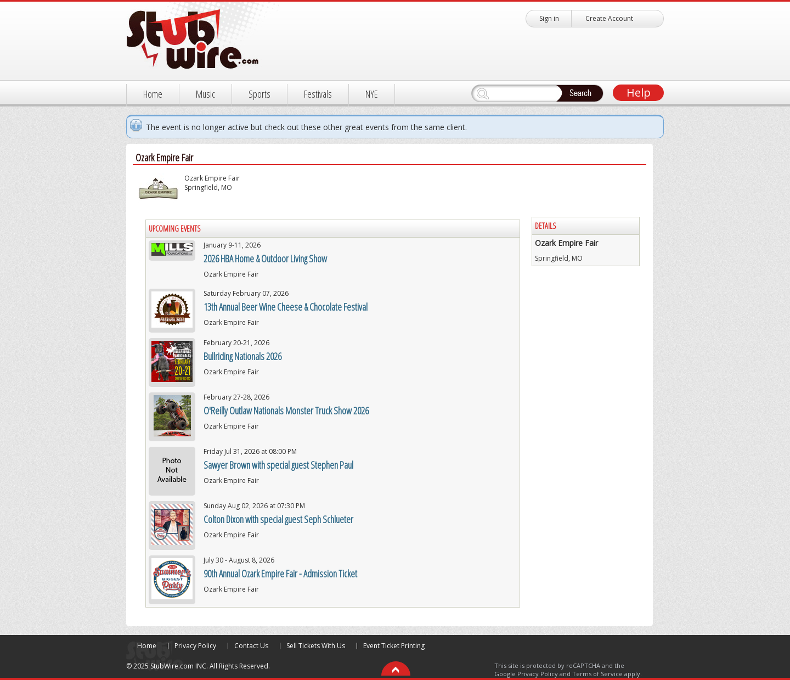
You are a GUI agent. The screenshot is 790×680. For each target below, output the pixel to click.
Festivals (318, 93)
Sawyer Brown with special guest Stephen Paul (278, 464)
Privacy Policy (195, 645)
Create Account (609, 18)
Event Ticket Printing (394, 645)
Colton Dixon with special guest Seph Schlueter (278, 519)
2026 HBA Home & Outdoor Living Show (265, 258)
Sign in (549, 18)
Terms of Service (597, 674)
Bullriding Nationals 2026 (242, 356)
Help (639, 92)
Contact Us (251, 645)
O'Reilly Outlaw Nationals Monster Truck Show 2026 (286, 410)
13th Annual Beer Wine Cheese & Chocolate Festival (286, 306)
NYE (371, 93)
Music (205, 93)
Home (152, 93)
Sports (259, 93)
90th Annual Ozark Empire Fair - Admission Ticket (280, 573)
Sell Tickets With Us (315, 645)
